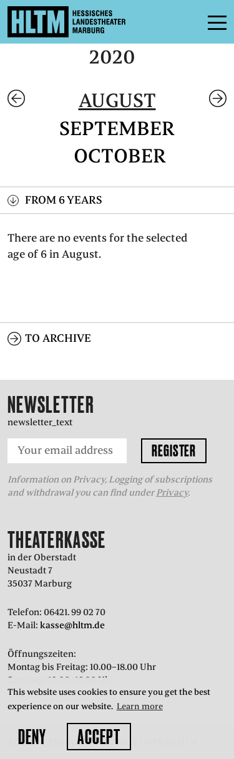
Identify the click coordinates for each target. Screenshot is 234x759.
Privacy (172, 492)
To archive (58, 338)
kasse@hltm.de (72, 625)
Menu (189, 21)
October (120, 156)
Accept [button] (98, 736)
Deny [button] (32, 736)
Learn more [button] (140, 706)
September (117, 128)
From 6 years (63, 200)
